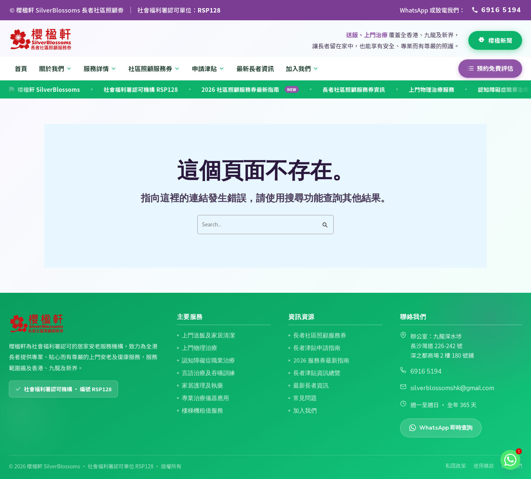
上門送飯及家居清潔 (208, 335)
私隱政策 (455, 465)
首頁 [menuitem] (21, 68)
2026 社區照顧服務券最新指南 (217, 89)
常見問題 (305, 398)
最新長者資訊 (311, 385)
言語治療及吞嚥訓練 (208, 373)
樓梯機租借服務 (202, 410)
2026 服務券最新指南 (321, 360)
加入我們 (305, 410)
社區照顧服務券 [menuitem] (154, 68)
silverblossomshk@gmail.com (452, 388)
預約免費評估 (490, 68)
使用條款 (483, 465)
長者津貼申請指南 (316, 348)
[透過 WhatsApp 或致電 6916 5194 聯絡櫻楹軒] (496, 10)
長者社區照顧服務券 (319, 335)
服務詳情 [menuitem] (100, 68)
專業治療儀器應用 (205, 398)
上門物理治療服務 (399, 89)
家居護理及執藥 (202, 385)
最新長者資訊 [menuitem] (255, 68)
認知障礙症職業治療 (470, 89)
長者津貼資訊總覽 (316, 373)
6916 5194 (425, 371)
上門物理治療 (199, 348)
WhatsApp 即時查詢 (440, 427)
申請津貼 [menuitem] (208, 68)
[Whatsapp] (510, 460)
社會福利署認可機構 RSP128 (108, 89)
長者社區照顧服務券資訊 (321, 89)
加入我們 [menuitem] (302, 68)
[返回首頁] (41, 39)
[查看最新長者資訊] (495, 40)
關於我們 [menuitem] (55, 68)
